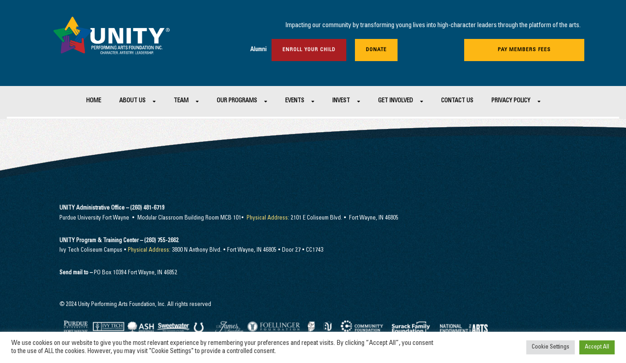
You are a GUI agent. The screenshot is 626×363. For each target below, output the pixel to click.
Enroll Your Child (308, 50)
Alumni (258, 50)
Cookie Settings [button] (550, 347)
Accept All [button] (597, 347)
